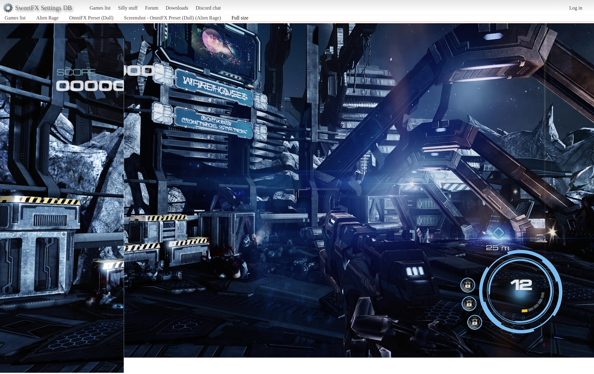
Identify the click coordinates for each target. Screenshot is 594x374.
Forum (151, 8)
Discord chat (208, 8)
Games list (100, 8)
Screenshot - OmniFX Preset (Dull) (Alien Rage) (172, 17)
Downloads (177, 8)
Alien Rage (47, 17)
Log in (575, 8)
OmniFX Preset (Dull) (91, 17)
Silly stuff (128, 8)
